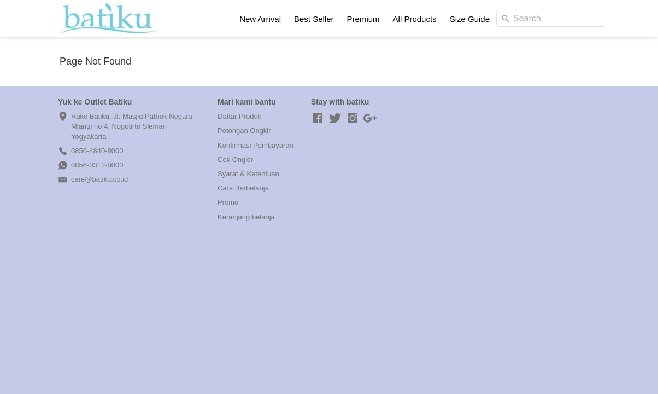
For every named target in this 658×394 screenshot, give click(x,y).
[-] (317, 119)
